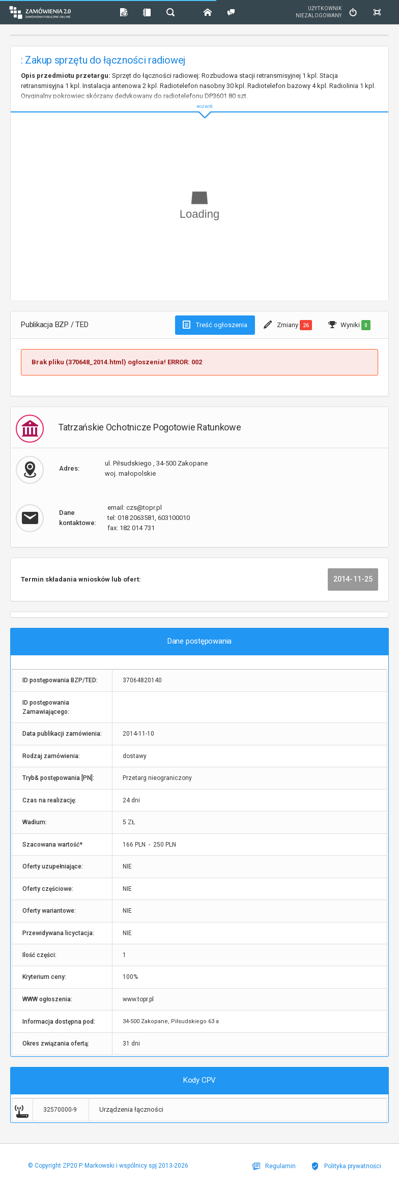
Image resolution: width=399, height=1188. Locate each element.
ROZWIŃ (199, 98)
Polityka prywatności (346, 1166)
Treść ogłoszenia (215, 325)
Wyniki (349, 325)
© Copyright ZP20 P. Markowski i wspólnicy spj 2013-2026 (108, 1165)
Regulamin (274, 1166)
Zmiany (288, 325)
